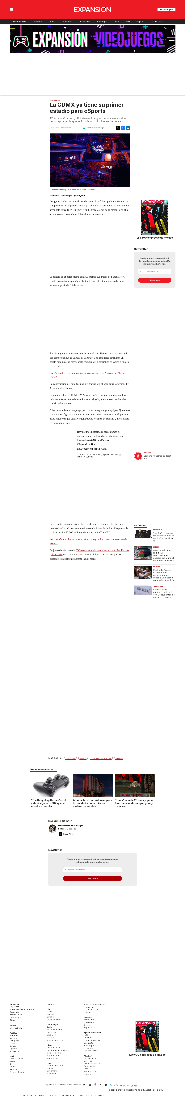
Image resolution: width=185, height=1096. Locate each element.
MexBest (88, 1056)
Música (50, 1038)
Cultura (50, 1005)
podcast (147, 453)
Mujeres (140, 21)
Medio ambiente (55, 1066)
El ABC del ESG (91, 1010)
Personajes (89, 1066)
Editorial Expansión (67, 829)
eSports (83, 758)
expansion (108, 1085)
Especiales (89, 1027)
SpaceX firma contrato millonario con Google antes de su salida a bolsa (164, 593)
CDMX (13, 1043)
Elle (48, 1009)
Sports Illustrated (92, 1032)
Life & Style (52, 1024)
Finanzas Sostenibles (94, 1005)
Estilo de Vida (91, 1072)
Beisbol (88, 1038)
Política (52, 21)
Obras (116, 21)
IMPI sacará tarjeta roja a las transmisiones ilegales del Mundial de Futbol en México (163, 555)
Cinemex (119, 758)
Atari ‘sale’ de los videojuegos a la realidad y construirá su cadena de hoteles (91, 803)
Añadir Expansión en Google (95, 128)
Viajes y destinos (92, 1063)
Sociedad (14, 1051)
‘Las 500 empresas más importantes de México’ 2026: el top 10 (163, 537)
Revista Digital (166, 9)
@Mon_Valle (79, 195)
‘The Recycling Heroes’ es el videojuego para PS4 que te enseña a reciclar (47, 803)
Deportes (51, 1032)
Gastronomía (90, 1058)
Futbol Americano (92, 1040)
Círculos (14, 1064)
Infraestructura (54, 1053)
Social (50, 1068)
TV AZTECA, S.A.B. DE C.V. (100, 758)
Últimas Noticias (19, 21)
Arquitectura (53, 1055)
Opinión (13, 1049)
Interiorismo (53, 1058)
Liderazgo (89, 1022)
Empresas (38, 21)
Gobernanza (53, 1071)
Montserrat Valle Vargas (70, 825)
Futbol (87, 1035)
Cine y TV (52, 1035)
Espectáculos (16, 1059)
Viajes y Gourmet (18, 1072)
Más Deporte (90, 1045)
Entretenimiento (55, 1030)
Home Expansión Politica (22, 1009)
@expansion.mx (95, 1084)
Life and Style (156, 21)
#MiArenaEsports (99, 440)
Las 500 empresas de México (155, 237)
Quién (12, 1056)
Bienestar (89, 1069)
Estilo (49, 1027)
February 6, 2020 (85, 457)
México (156, 547)
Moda (12, 1067)
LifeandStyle (16, 1028)
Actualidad (89, 1020)
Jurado (87, 1074)
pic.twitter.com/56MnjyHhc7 (92, 448)
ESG (128, 21)
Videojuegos (70, 758)
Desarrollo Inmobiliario (58, 1050)
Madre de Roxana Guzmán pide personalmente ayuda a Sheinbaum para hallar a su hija (163, 575)
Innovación (89, 1007)
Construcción (53, 1048)
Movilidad (52, 1073)
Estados (156, 567)
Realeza (14, 1061)
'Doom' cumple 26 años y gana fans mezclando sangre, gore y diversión (133, 803)
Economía (67, 21)
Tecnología (102, 21)
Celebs (50, 1017)
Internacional (84, 21)
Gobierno (14, 1035)
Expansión (14, 1004)
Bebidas (88, 1061)
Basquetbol (89, 1043)
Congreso (14, 1041)
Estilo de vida (54, 1020)
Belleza (13, 1069)
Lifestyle (88, 1048)
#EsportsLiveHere (86, 444)
